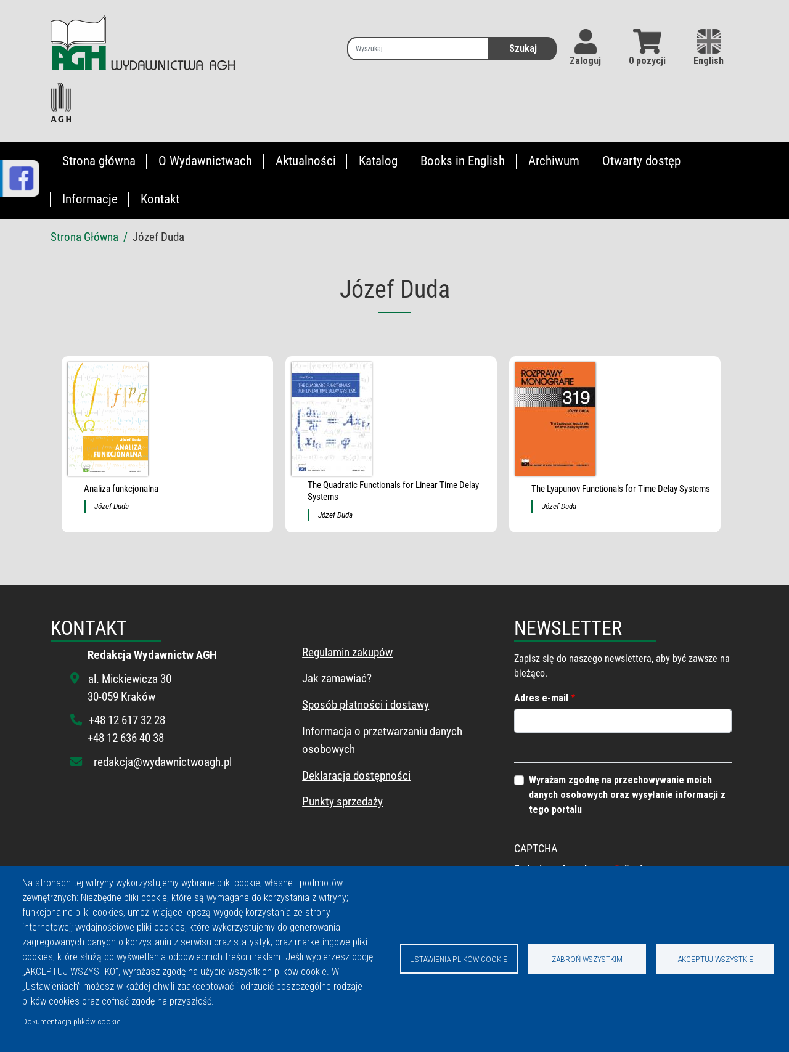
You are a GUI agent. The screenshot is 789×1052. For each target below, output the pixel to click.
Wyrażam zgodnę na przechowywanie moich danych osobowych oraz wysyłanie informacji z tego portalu (627, 794)
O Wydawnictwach (205, 160)
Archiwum (553, 160)
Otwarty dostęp (641, 160)
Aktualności (306, 160)
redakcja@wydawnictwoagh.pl (163, 762)
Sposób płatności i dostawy (365, 705)
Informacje (90, 199)
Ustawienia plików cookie (458, 959)
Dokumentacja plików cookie (71, 1021)
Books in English (462, 160)
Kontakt (160, 199)
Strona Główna (84, 237)
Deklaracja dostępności (356, 776)
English (708, 48)
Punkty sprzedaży (342, 801)
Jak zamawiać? (337, 678)
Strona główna (99, 160)
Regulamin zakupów (347, 652)
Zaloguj (585, 61)
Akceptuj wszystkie (715, 959)
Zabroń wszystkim (587, 959)
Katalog (378, 160)
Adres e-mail (541, 698)
